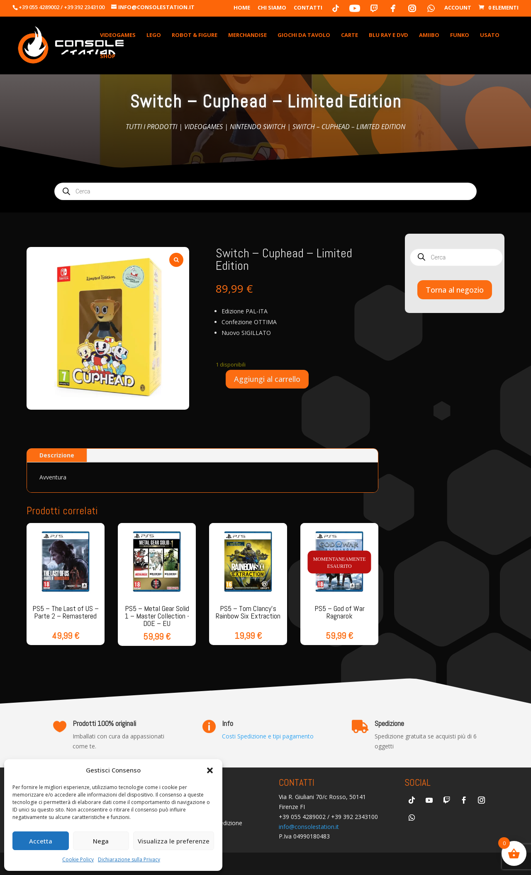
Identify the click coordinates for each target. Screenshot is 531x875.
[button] (210, 770)
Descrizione (56, 455)
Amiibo (429, 35)
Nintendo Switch (257, 126)
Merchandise (247, 35)
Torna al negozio (455, 290)
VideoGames (118, 35)
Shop (107, 56)
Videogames (203, 126)
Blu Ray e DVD (388, 35)
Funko (459, 35)
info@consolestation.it (309, 827)
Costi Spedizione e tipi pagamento (268, 736)
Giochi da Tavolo (304, 35)
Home (242, 8)
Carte (349, 35)
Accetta (40, 841)
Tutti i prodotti (151, 126)
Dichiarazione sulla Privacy (129, 859)
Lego (153, 35)
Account (457, 8)
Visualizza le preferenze (173, 841)
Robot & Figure (194, 35)
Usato (489, 35)
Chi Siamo (272, 8)
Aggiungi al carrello (267, 379)
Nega (101, 841)
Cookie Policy (78, 859)
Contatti (308, 8)
